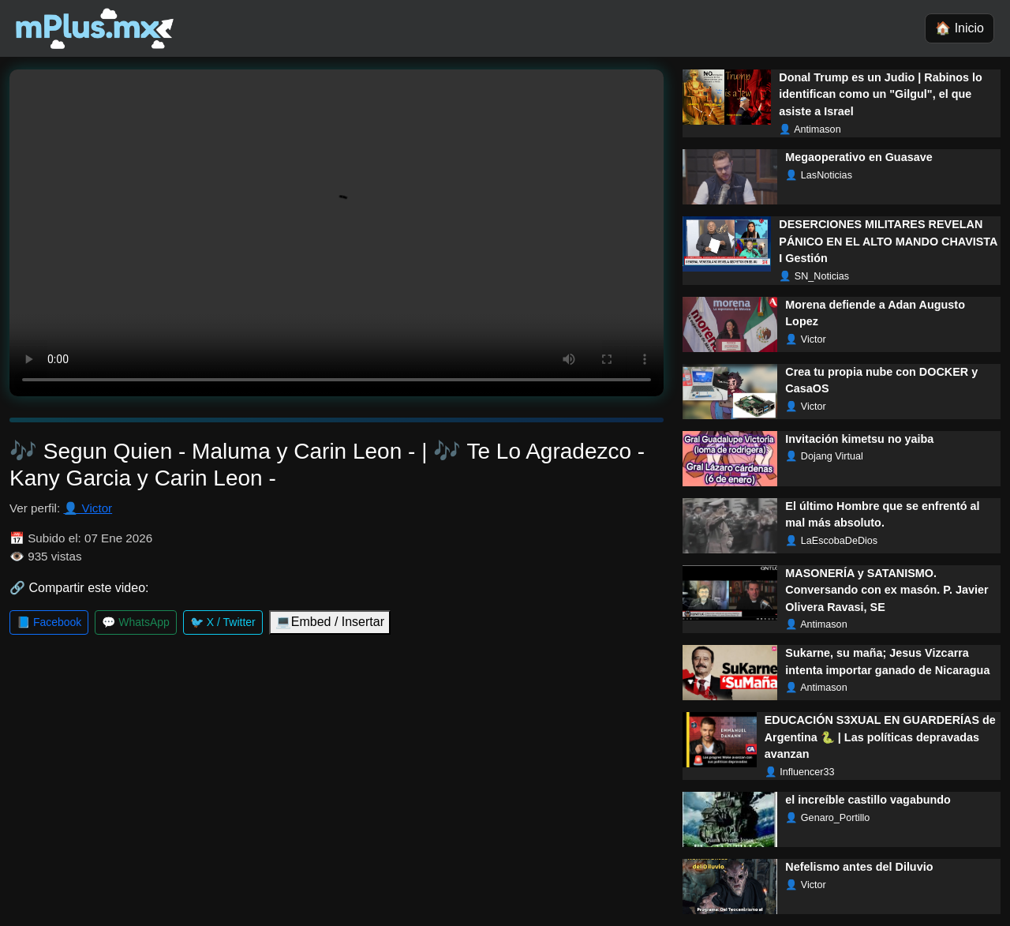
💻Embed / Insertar (329, 621)
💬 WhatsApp (135, 622)
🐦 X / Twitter (223, 622)
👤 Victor (87, 508)
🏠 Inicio (959, 28)
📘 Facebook (49, 622)
